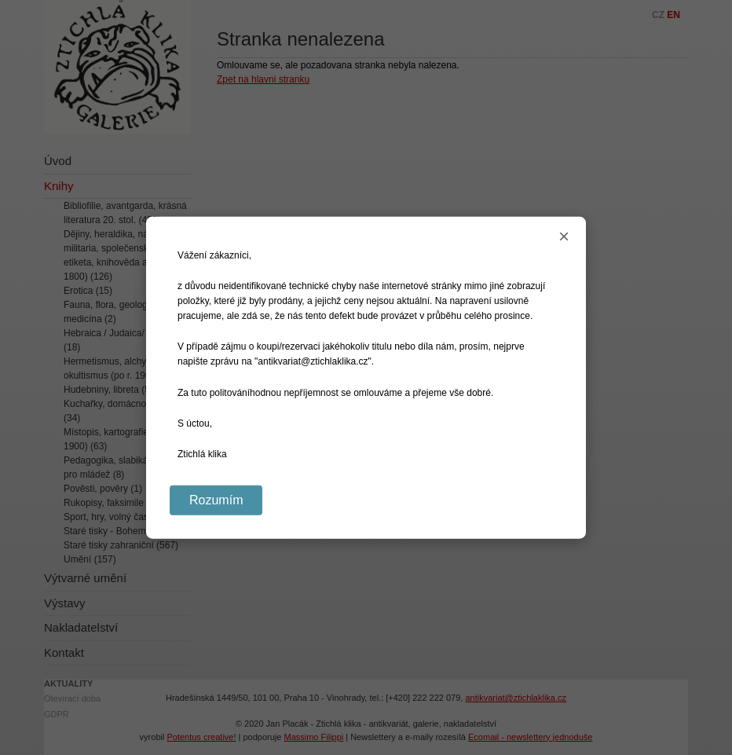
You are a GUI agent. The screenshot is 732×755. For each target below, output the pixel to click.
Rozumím (216, 500)
